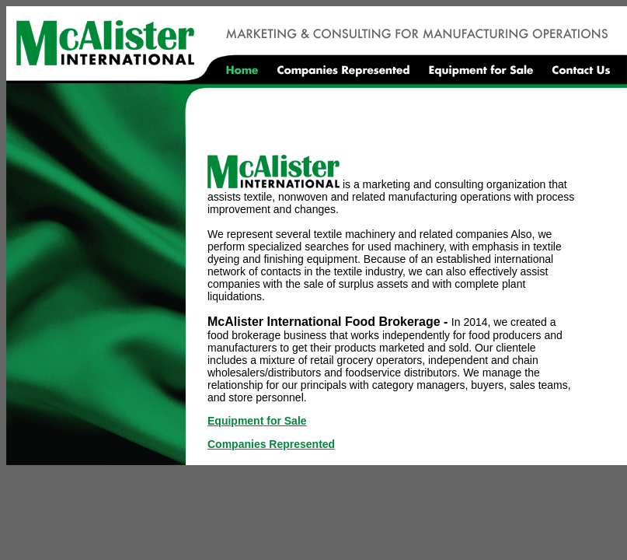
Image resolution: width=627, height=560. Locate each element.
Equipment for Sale (257, 421)
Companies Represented (271, 444)
